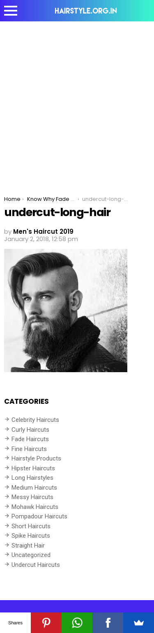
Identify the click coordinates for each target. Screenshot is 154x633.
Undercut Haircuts (35, 565)
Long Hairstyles (32, 477)
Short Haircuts (31, 526)
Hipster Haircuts (33, 468)
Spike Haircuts (30, 535)
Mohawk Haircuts (34, 507)
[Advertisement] (77, 102)
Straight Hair (28, 545)
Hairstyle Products (36, 458)
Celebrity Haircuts (35, 420)
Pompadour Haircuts (39, 516)
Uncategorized (31, 555)
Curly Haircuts (30, 429)
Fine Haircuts (29, 449)
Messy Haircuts (32, 497)
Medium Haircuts (34, 487)
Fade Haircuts (30, 439)
